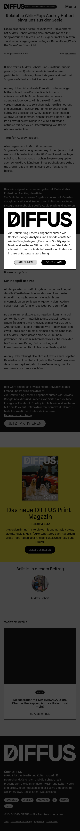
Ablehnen (25, 262)
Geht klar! (54, 262)
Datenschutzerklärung (35, 253)
